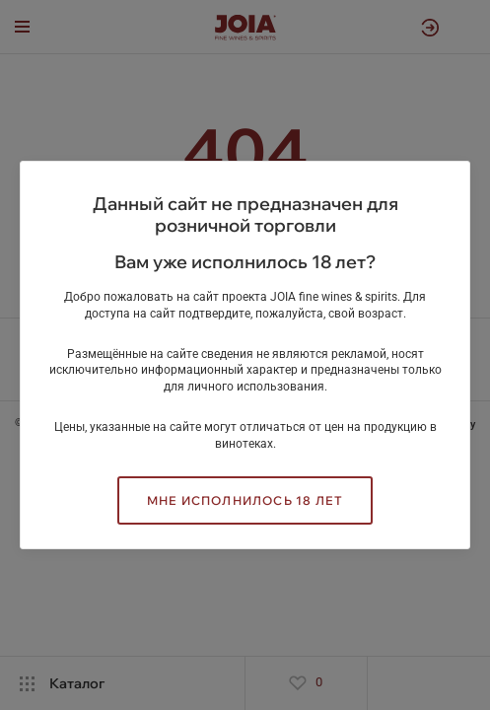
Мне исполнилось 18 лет (245, 500)
